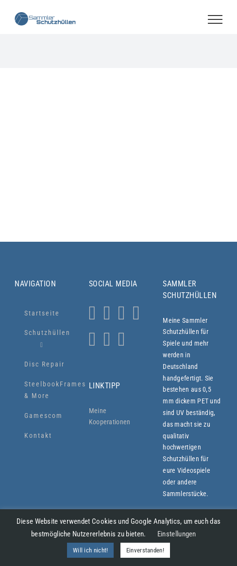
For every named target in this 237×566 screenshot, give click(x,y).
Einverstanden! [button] (145, 550)
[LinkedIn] (107, 339)
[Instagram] (92, 313)
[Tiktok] (136, 313)
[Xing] (121, 339)
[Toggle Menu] (215, 19)
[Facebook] (121, 313)
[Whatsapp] (107, 313)
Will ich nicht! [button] (90, 550)
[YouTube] (92, 339)
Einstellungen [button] (176, 534)
